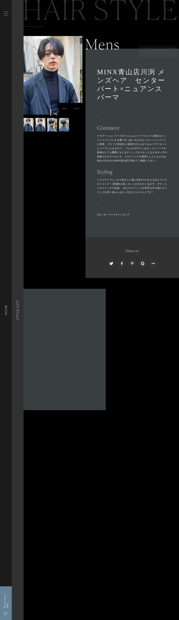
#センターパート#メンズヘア (113, 214)
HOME (6, 310)
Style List (18, 310)
